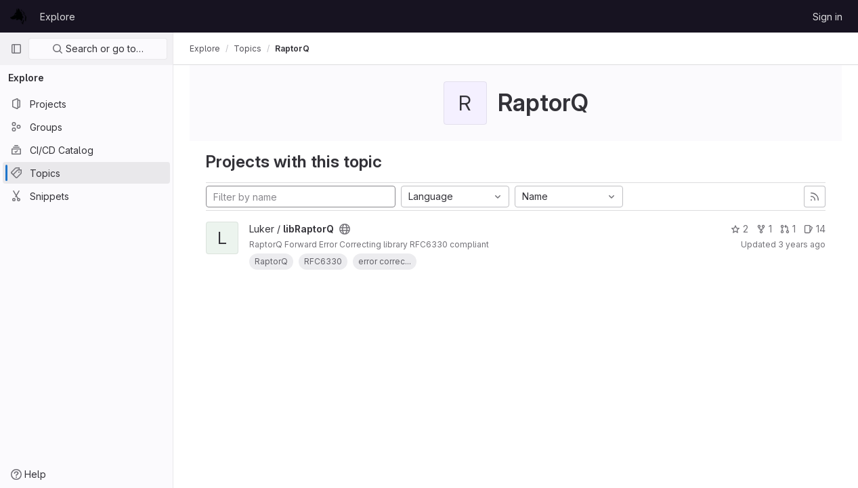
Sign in (827, 16)
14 (814, 229)
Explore (57, 16)
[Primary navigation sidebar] (16, 49)
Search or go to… (98, 48)
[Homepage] (18, 16)
